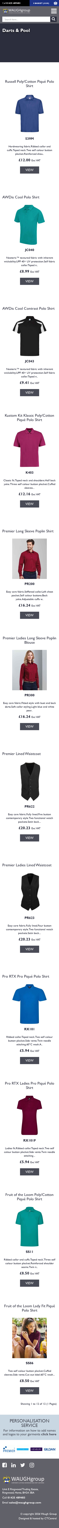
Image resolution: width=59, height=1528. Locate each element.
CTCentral (50, 1518)
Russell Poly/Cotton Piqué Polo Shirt (29, 83)
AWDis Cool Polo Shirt (20, 197)
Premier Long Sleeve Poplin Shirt (27, 531)
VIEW (29, 170)
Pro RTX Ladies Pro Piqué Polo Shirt (29, 1085)
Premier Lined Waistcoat (21, 753)
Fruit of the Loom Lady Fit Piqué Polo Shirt (29, 1308)
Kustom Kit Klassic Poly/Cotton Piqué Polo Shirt (29, 417)
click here (48, 1434)
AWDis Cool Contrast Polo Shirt (28, 308)
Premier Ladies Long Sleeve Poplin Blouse (29, 640)
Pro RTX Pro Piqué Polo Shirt (25, 976)
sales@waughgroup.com (25, 1502)
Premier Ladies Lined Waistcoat (26, 865)
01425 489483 (13, 3)
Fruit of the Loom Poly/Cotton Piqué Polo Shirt (29, 1197)
